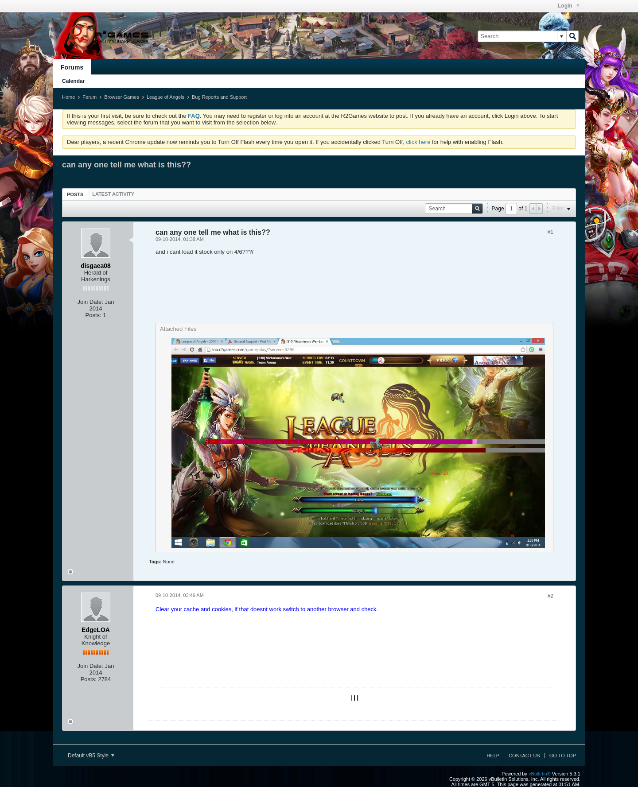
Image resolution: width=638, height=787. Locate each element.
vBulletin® (540, 773)
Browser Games (121, 97)
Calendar (73, 81)
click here (418, 142)
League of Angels (165, 97)
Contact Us (524, 755)
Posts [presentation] (75, 194)
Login (569, 6)
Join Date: (90, 302)
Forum (89, 97)
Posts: (93, 315)
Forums (72, 67)
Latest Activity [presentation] (113, 194)
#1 (550, 232)
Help (492, 755)
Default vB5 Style (91, 755)
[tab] (75, 194)
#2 (550, 596)
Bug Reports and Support (219, 97)
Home (68, 97)
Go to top (562, 755)
